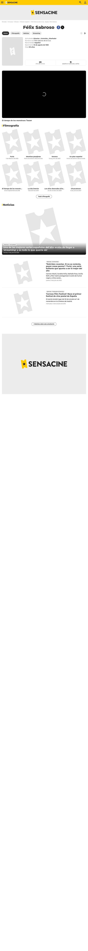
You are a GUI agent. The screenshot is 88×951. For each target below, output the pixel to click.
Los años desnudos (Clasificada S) (55, 189)
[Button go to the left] (81, 33)
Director (16, 22)
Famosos (10, 22)
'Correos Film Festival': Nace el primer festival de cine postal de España (63, 295)
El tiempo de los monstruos (12, 189)
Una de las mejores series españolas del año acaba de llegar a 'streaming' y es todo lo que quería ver (38, 248)
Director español (24, 22)
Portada (4, 22)
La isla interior (33, 189)
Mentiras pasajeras (33, 156)
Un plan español (76, 156)
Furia (12, 156)
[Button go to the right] (85, 33)
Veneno (55, 156)
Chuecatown (76, 189)
